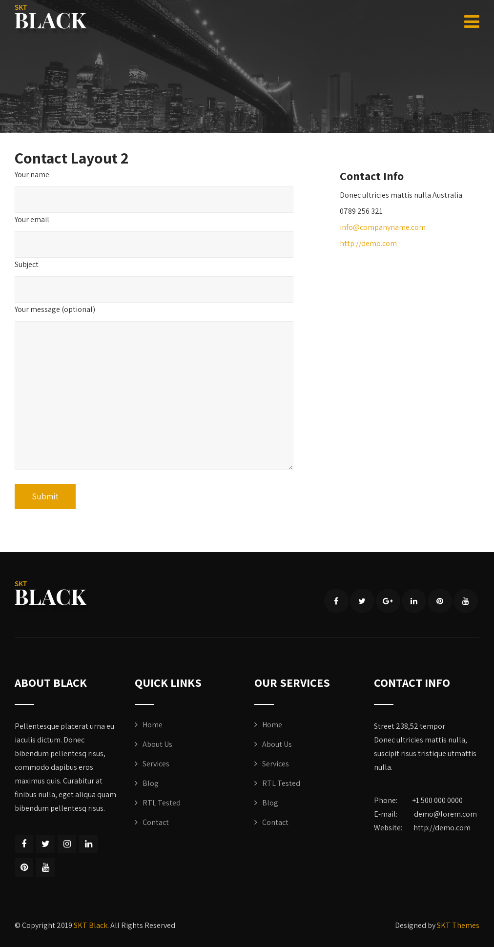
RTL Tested (162, 803)
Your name (32, 174)
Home (153, 725)
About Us (157, 744)
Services (156, 764)
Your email (32, 219)
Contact (156, 822)
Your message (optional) (55, 309)
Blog (151, 783)
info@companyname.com (383, 227)
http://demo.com (368, 243)
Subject (27, 264)
